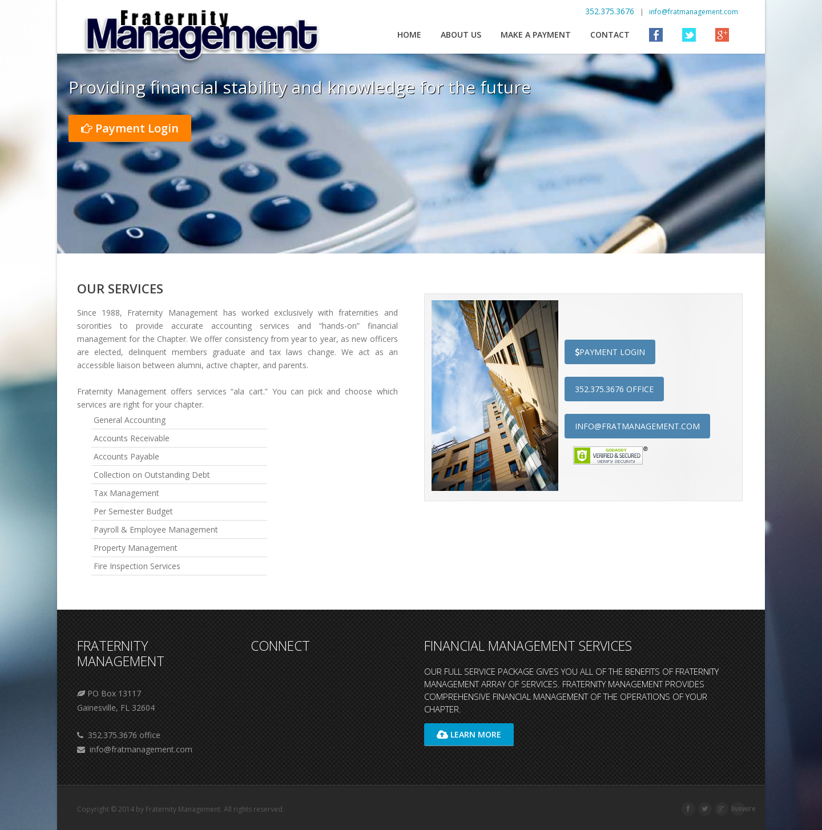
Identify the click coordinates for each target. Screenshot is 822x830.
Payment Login (130, 128)
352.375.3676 (610, 11)
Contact (610, 34)
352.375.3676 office (614, 389)
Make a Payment (536, 34)
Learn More (469, 734)
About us (461, 34)
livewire (743, 808)
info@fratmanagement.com (693, 12)
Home (409, 34)
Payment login (610, 351)
